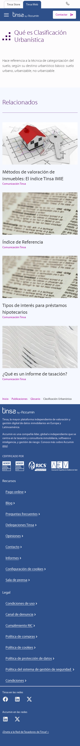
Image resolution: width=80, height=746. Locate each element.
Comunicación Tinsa (14, 183)
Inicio (5, 398)
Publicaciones (20, 398)
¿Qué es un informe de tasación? (34, 374)
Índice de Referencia (22, 242)
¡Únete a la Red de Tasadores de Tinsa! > (25, 732)
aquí (5, 446)
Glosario (35, 398)
